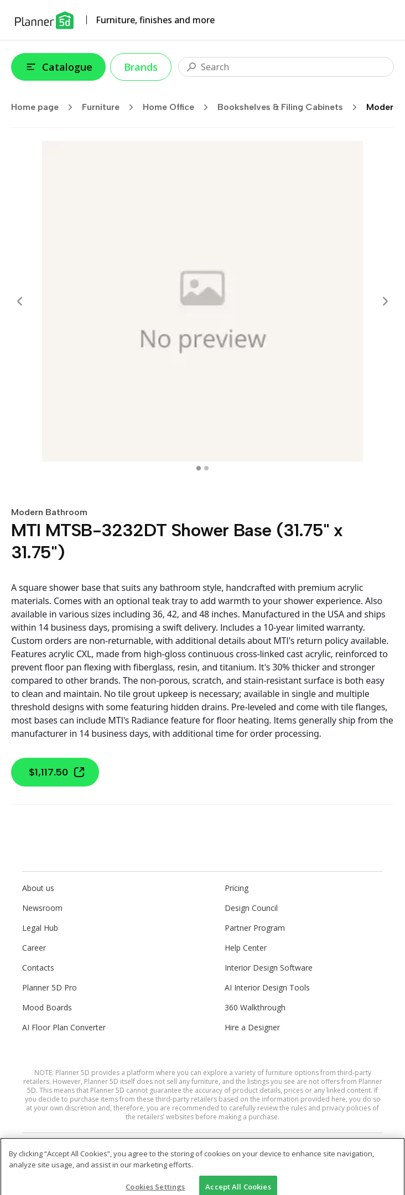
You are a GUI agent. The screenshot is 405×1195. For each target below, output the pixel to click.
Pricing (236, 888)
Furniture (111, 107)
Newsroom (42, 908)
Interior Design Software (269, 967)
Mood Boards (47, 1007)
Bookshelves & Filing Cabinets (290, 107)
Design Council (251, 908)
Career (34, 947)
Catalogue (58, 67)
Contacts (38, 967)
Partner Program (255, 928)
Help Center (246, 947)
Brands (141, 67)
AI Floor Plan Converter (64, 1027)
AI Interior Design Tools (267, 987)
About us (38, 888)
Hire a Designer (252, 1027)
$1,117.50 (57, 772)
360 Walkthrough (255, 1007)
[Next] (385, 301)
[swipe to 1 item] (206, 468)
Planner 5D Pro (49, 987)
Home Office (179, 107)
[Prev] (20, 301)
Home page (45, 107)
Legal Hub (40, 928)
